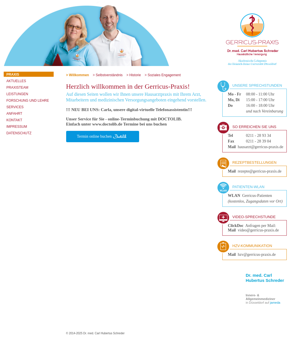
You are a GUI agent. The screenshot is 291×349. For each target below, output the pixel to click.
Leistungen (17, 94)
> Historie (133, 75)
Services (15, 107)
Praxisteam (17, 88)
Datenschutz (19, 133)
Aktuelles (16, 81)
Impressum (17, 127)
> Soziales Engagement (163, 75)
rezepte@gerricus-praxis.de (260, 171)
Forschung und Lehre (28, 101)
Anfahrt (14, 114)
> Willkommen (77, 75)
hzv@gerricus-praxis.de (257, 254)
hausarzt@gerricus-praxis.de (260, 147)
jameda (275, 302)
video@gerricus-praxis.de (258, 230)
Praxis (13, 74)
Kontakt (14, 120)
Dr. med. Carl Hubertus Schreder (265, 278)
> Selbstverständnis (108, 75)
